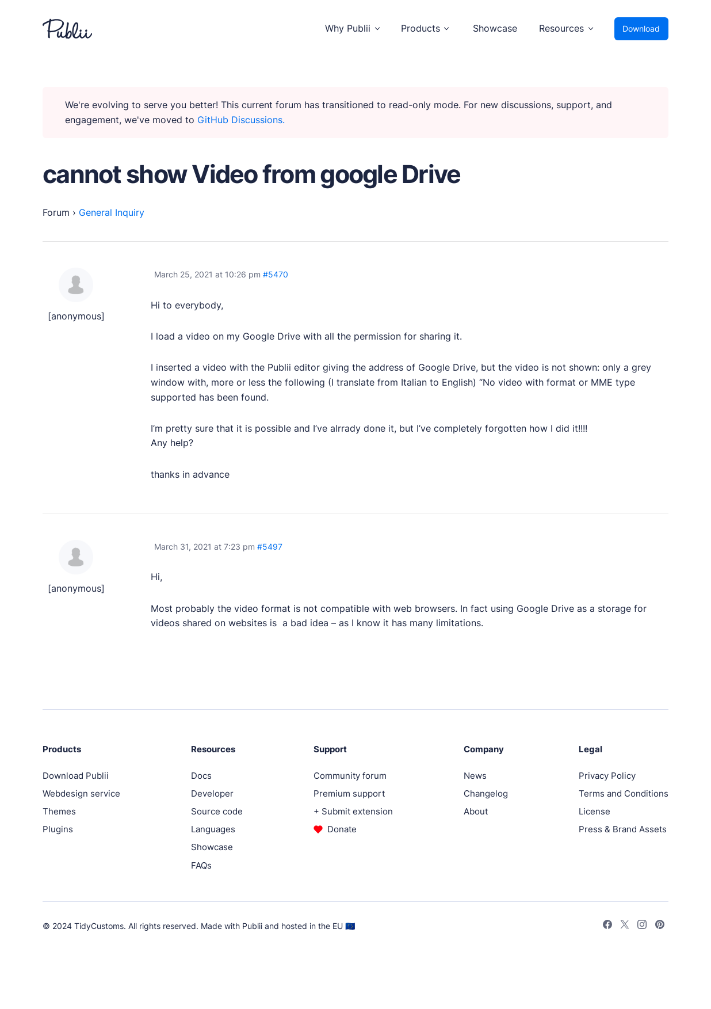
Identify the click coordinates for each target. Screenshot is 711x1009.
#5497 (269, 546)
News (475, 775)
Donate (342, 829)
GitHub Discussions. (241, 120)
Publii (252, 926)
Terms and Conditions (623, 793)
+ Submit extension (353, 811)
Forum (56, 212)
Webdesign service (81, 793)
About (476, 811)
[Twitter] (624, 926)
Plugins (58, 829)
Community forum (350, 775)
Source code (217, 811)
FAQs (201, 865)
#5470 (275, 274)
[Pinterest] (659, 926)
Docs (201, 775)
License (594, 811)
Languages (213, 829)
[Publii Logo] (67, 28)
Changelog (486, 793)
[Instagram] (642, 926)
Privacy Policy (607, 775)
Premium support (349, 793)
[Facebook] (607, 926)
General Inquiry (111, 212)
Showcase (495, 28)
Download (641, 28)
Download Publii (76, 775)
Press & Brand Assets (623, 829)
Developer (212, 793)
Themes (59, 811)
